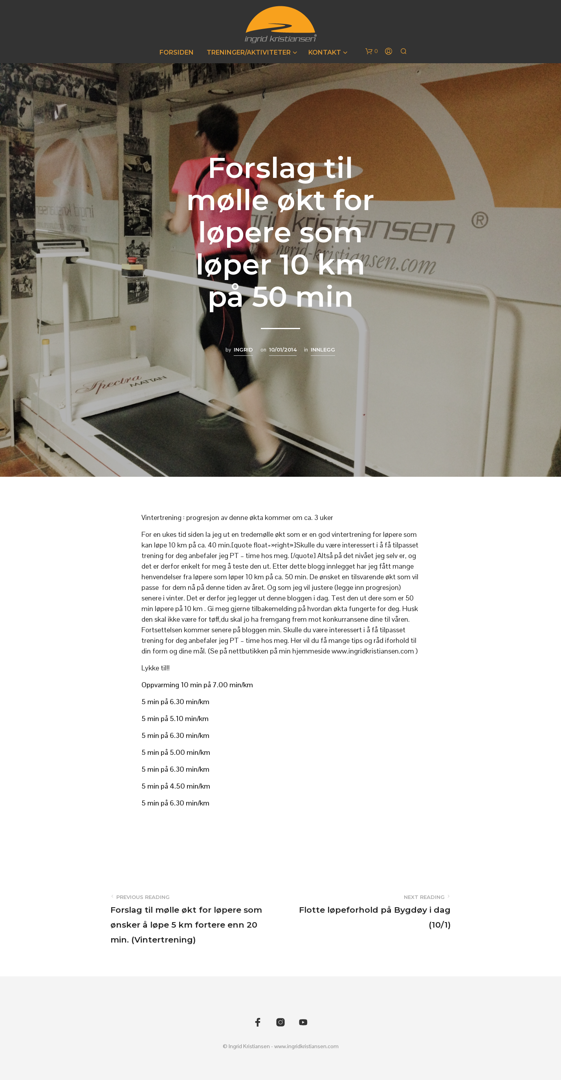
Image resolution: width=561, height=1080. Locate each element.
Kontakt (324, 52)
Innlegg (323, 349)
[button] (371, 51)
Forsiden (177, 52)
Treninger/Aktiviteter (249, 52)
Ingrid (243, 349)
